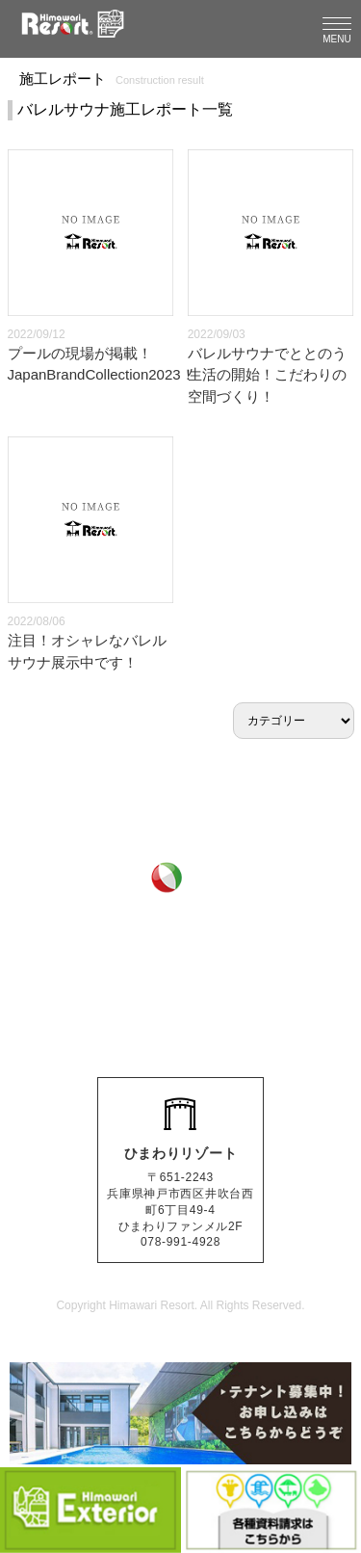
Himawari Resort (151, 1305)
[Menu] (337, 29)
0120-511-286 (200, 944)
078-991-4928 (200, 989)
